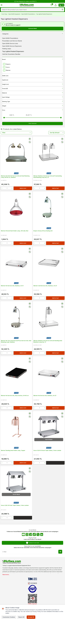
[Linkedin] (41, 534)
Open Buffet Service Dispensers (12, 46)
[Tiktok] (34, 534)
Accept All (31, 617)
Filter (16, 132)
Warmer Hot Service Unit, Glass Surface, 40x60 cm (15, 395)
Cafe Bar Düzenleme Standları (11, 54)
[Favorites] (51, 5)
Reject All (21, 617)
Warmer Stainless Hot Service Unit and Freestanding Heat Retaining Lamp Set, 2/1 (47, 176)
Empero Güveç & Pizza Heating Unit (42, 230)
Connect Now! (32, 28)
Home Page (4, 14)
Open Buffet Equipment (14, 14)
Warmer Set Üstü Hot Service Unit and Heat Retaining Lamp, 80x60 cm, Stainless (15, 176)
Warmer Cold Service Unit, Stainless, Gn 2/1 (45, 285)
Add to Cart (23, 188)
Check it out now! (32, 543)
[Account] (55, 5)
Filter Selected (32, 123)
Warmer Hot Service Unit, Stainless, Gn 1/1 (12, 285)
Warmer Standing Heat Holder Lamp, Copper (13, 450)
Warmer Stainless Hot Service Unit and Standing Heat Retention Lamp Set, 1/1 (47, 341)
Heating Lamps (6, 48)
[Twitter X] (38, 534)
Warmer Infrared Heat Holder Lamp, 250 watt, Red (14, 230)
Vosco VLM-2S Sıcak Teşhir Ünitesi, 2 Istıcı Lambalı (15, 505)
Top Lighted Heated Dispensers (13, 51)
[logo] (26, 5)
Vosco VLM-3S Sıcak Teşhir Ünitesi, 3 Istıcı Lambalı (47, 450)
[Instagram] (27, 534)
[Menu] (1, 5)
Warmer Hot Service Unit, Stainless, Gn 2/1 (44, 395)
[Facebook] (30, 534)
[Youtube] (23, 534)
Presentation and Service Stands (12, 41)
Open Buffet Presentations (28, 14)
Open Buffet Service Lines (10, 43)
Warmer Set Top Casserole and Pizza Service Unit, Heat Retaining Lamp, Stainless (16, 341)
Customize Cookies (9, 617)
